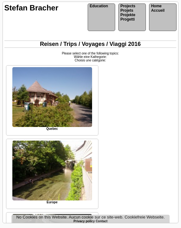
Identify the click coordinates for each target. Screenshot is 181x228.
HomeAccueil (158, 8)
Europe (52, 202)
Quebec (52, 128)
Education (99, 6)
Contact (101, 221)
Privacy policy (84, 221)
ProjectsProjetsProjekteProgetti (127, 13)
